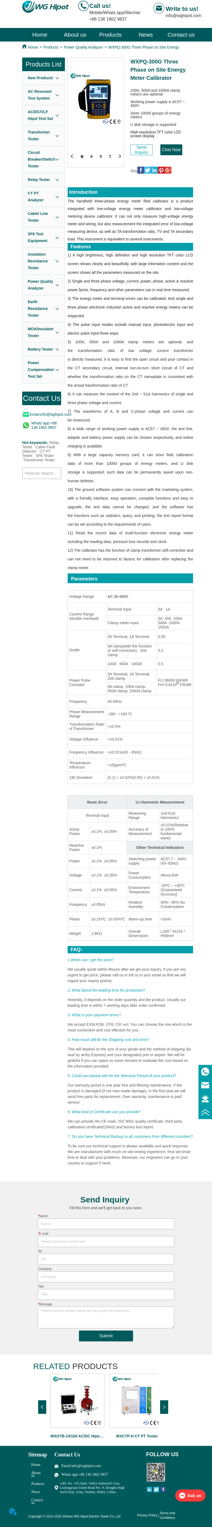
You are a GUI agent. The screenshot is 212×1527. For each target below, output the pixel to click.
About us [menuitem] (75, 34)
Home (33, 47)
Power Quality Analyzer (83, 47)
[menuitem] (110, 35)
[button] (110, 34)
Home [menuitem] (39, 34)
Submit (106, 1336)
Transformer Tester (39, 460)
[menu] (110, 35)
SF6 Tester (45, 455)
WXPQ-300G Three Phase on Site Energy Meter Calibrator (157, 47)
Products (50, 47)
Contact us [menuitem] (180, 34)
